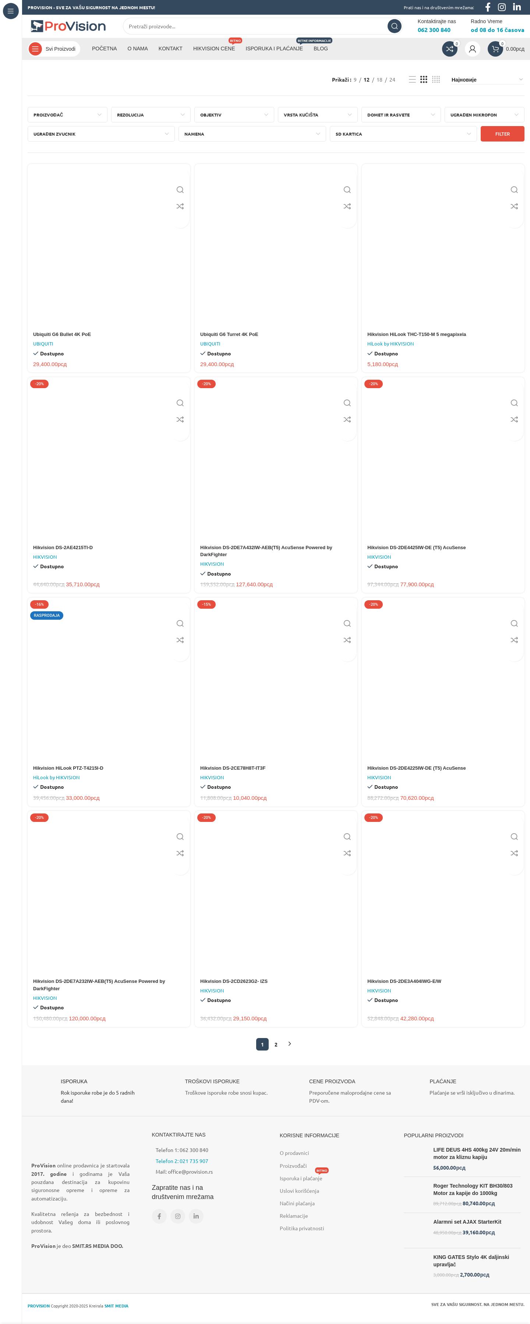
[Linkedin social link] (196, 1223)
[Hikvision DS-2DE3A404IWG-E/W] (444, 900)
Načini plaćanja (297, 1210)
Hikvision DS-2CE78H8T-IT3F (236, 774)
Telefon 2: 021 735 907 (182, 1168)
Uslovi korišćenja (299, 1198)
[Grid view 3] (423, 85)
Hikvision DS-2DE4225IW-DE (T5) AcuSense (422, 774)
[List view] (412, 85)
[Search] (263, 29)
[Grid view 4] (436, 85)
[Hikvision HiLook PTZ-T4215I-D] (108, 686)
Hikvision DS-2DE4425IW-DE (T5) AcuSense (422, 553)
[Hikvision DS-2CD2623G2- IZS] (276, 900)
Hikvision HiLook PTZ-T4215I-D (71, 774)
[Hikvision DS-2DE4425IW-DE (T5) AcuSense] (444, 464)
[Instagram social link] (177, 1223)
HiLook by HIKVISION (392, 348)
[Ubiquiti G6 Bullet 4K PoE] (108, 251)
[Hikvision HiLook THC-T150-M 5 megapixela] (444, 251)
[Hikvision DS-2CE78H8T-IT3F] (276, 686)
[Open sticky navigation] (54, 55)
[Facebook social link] (159, 1223)
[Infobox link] (89, 1098)
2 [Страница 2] (276, 1051)
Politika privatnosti (302, 1235)
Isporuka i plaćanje (304, 1184)
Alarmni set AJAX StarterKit (467, 1229)
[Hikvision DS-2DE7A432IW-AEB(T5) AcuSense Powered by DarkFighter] (276, 464)
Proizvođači (293, 1173)
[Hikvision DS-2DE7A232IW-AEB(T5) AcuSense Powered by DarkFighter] (108, 900)
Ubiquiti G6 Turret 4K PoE (232, 339)
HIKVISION (45, 562)
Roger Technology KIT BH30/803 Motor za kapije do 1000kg (472, 1196)
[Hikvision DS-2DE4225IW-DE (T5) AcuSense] (444, 686)
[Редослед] (487, 86)
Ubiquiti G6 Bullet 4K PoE (64, 339)
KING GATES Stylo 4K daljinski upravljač (471, 1268)
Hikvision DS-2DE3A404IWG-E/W (409, 988)
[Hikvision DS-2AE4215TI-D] (108, 464)
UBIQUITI (43, 348)
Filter (502, 140)
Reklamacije (294, 1223)
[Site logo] (68, 28)
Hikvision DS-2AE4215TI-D (65, 553)
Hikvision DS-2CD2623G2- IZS (237, 988)
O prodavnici (294, 1160)
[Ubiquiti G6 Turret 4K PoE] (276, 251)
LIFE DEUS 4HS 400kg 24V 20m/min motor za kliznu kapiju (476, 1160)
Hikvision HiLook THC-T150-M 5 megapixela (422, 339)
